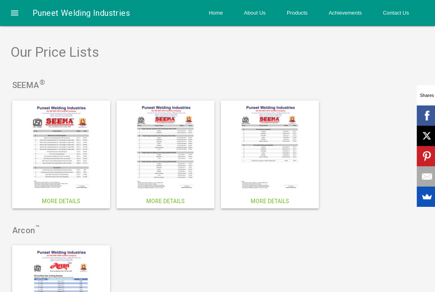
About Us (255, 13)
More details (61, 201)
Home (216, 13)
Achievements (345, 13)
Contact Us (396, 13)
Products (297, 13)
